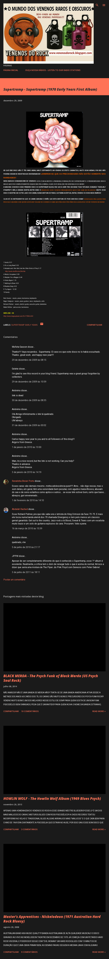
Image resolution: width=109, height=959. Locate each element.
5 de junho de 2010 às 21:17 (26, 547)
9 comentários (29, 952)
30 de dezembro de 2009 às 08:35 (29, 400)
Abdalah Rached (20, 509)
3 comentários (29, 829)
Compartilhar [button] (94, 324)
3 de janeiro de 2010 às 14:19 (26, 472)
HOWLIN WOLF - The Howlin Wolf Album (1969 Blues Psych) (52, 798)
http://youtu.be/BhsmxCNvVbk (15, 271)
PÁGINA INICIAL (10, 70)
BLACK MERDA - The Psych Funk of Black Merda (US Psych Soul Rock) (50, 678)
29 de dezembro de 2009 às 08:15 (29, 360)
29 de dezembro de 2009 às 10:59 (29, 381)
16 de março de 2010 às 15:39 (27, 528)
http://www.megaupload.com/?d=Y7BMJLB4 (18, 316)
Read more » (99, 711)
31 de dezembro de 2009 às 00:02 (29, 425)
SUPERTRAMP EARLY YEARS (24, 324)
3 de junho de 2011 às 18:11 (26, 572)
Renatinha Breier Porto (23, 481)
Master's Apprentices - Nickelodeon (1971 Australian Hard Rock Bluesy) (52, 918)
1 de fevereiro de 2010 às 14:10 (28, 500)
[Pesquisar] (97, 5)
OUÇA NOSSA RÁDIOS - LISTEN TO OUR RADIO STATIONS (52, 70)
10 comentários (30, 711)
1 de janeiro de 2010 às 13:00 (26, 447)
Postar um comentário (14, 579)
